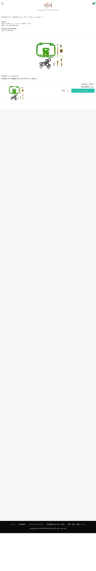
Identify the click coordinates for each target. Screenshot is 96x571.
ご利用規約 (21, 524)
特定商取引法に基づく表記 (55, 524)
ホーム (13, 524)
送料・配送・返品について (76, 524)
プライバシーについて (36, 524)
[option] (48, 55)
